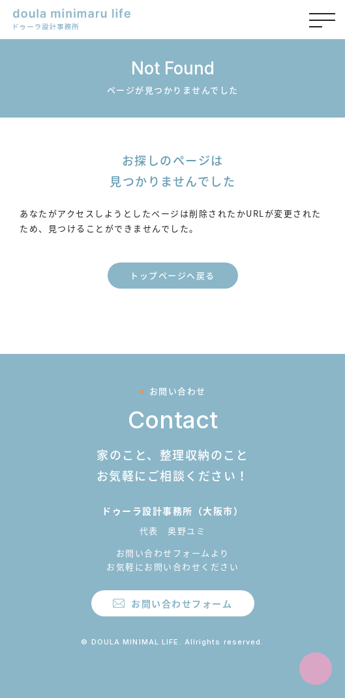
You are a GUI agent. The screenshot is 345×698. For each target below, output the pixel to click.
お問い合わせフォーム (181, 603)
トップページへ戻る (172, 275)
